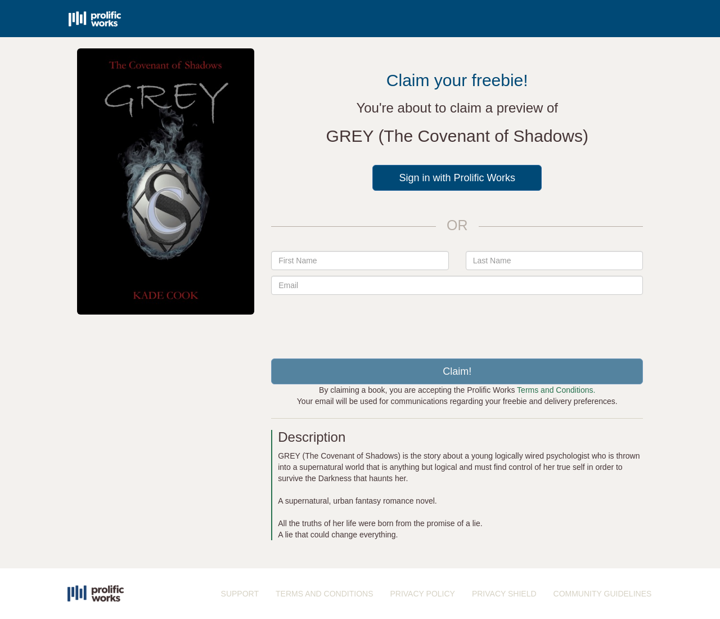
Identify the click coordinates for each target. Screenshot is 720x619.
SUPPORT (240, 593)
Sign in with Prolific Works (457, 177)
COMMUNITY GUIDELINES (603, 593)
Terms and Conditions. (556, 389)
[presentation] (457, 322)
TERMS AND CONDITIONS (324, 593)
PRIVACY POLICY (422, 593)
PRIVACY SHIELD (504, 593)
